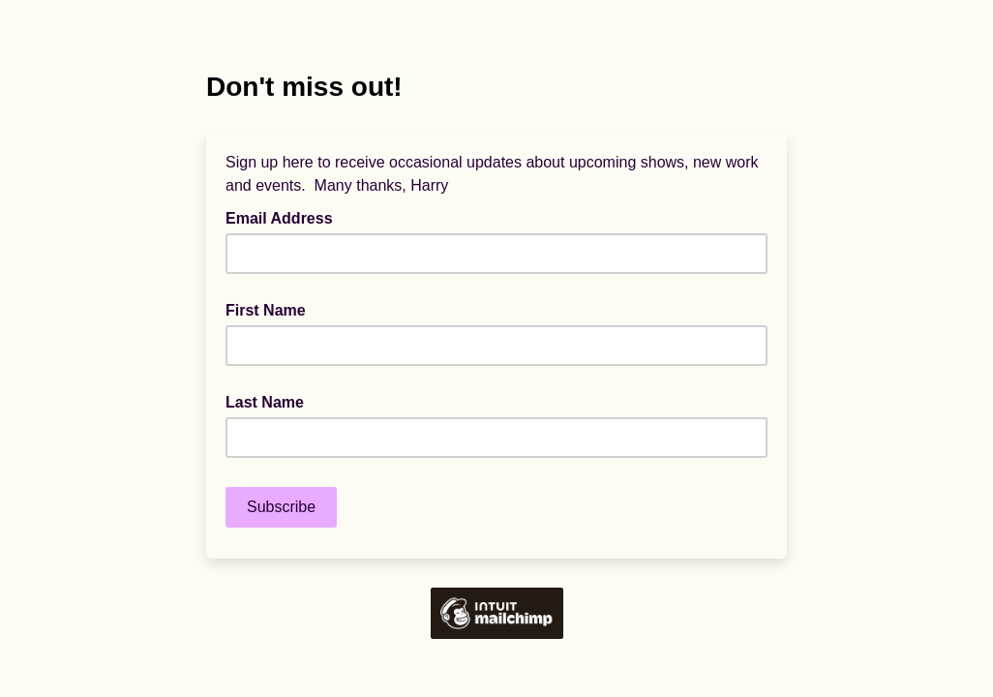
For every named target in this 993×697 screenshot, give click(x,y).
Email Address (285, 216)
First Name (266, 310)
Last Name (265, 402)
